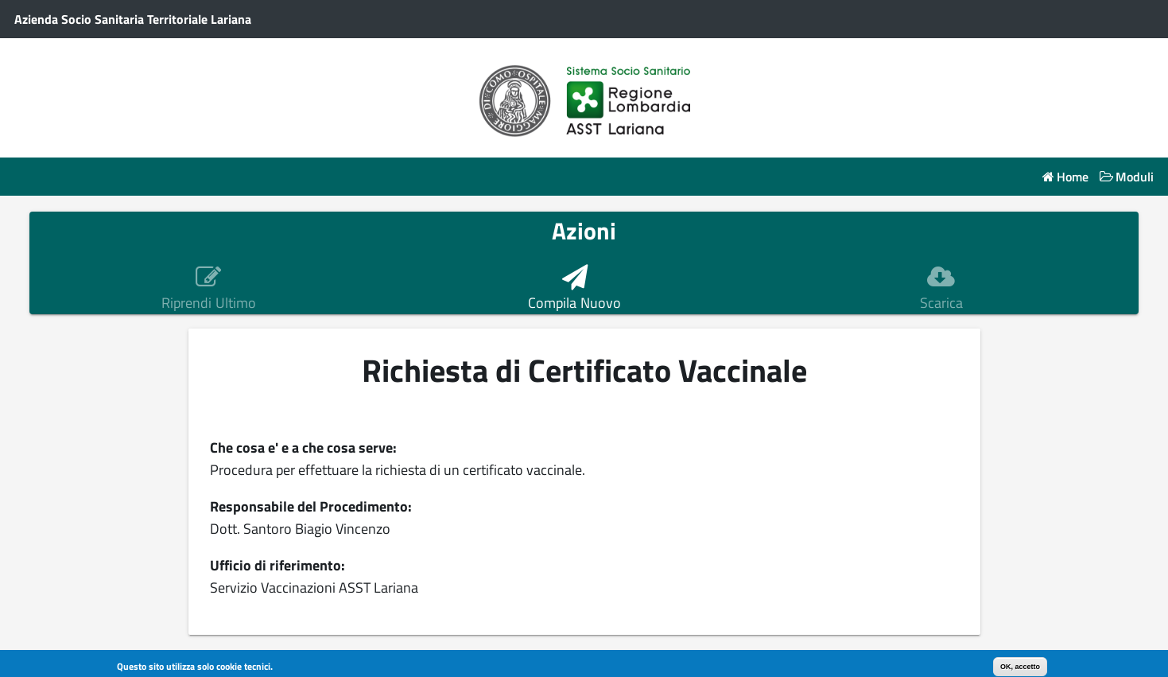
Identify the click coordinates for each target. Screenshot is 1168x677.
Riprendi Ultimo (208, 303)
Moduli (1135, 177)
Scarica (941, 303)
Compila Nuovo (574, 303)
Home (1072, 177)
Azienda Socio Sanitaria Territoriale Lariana (132, 19)
